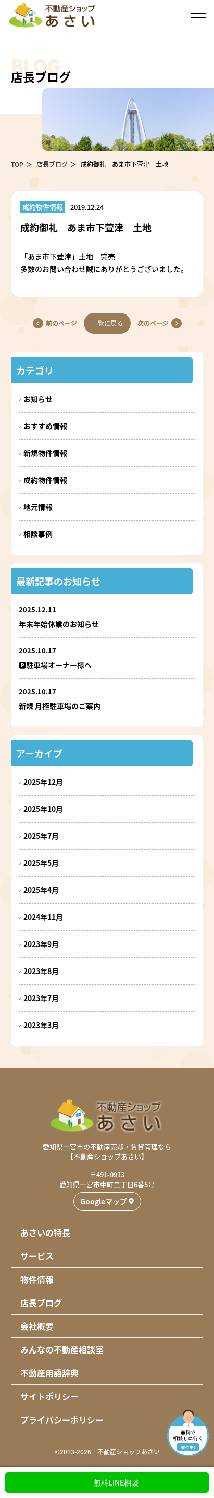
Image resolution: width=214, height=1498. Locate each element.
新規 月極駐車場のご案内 (59, 706)
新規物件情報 (45, 453)
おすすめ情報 (45, 426)
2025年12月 (43, 782)
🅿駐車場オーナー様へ (55, 665)
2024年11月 (43, 917)
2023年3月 (41, 1025)
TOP (17, 164)
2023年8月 (41, 971)
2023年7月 (41, 998)
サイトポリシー (49, 1396)
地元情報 (38, 507)
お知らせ (38, 398)
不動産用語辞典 (49, 1372)
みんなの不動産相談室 (62, 1349)
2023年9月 (41, 944)
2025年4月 (41, 890)
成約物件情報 (45, 480)
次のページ (153, 323)
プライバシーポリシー (62, 1419)
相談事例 (38, 534)
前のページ (61, 323)
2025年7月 (41, 836)
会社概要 (37, 1326)
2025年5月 (41, 863)
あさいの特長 (45, 1232)
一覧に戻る (107, 323)
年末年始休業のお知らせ (59, 624)
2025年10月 (43, 809)
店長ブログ (52, 164)
